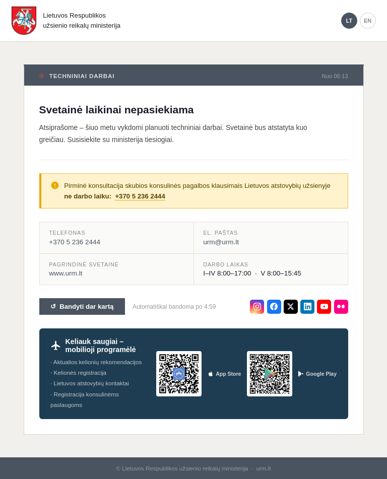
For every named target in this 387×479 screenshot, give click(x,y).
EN (367, 21)
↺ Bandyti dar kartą (81, 306)
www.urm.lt (65, 273)
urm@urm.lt (221, 242)
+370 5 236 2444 (140, 196)
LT (349, 21)
